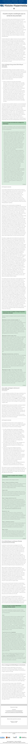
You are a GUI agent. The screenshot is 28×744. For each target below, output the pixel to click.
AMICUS (15, 335)
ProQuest (17, 654)
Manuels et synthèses (15, 0)
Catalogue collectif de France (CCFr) (10, 498)
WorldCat (6, 529)
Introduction (14, 709)
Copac (8, 511)
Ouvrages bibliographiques (8, 2)
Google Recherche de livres (6, 632)
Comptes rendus (15, 2)
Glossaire (20, 2)
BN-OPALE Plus (16, 353)
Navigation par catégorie (14, 721)
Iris (19, 319)
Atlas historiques (21, 0)
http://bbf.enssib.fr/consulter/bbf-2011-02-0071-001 (13, 508)
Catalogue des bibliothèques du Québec (11, 482)
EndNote (16, 398)
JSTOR (3, 615)
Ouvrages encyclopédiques (6, 0)
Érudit (11, 654)
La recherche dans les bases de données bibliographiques (14, 711)
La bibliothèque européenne (9, 521)
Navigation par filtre (14, 722)
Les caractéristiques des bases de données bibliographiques (14, 710)
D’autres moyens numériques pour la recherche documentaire (14, 712)
